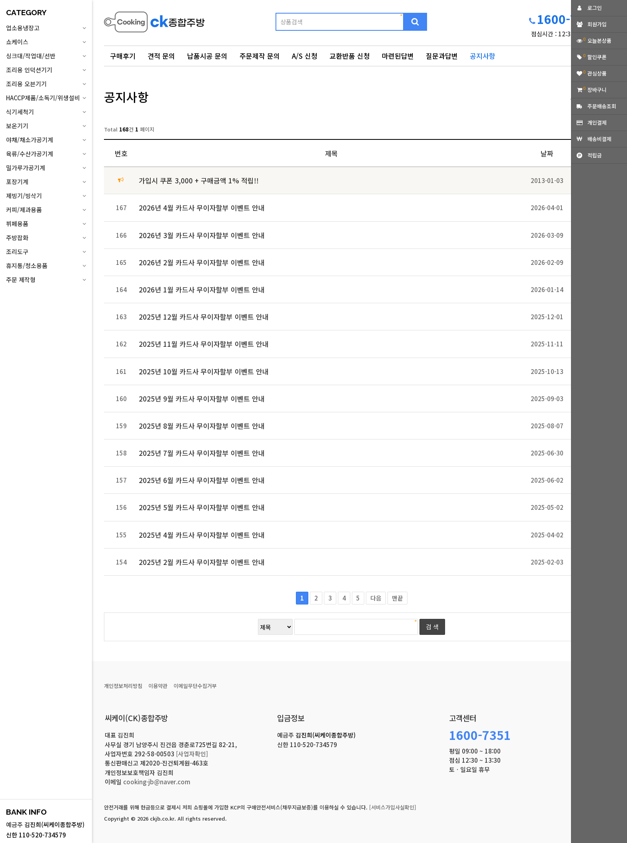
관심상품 (597, 73)
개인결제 (597, 122)
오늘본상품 (599, 40)
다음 (375, 598)
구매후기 (123, 56)
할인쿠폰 (597, 57)
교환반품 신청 (349, 56)
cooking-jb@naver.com (156, 781)
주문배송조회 (601, 106)
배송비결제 (599, 139)
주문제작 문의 (260, 56)
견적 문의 (161, 56)
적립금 (594, 155)
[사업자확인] (192, 754)
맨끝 (397, 598)
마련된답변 (398, 56)
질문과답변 (442, 56)
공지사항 (482, 56)
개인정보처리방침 (123, 686)
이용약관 (158, 686)
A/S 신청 (304, 56)
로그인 (594, 8)
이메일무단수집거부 (195, 686)
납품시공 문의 (207, 56)
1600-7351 (568, 19)
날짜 (547, 153)
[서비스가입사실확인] (392, 807)
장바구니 (597, 89)
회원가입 (597, 24)
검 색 (432, 626)
